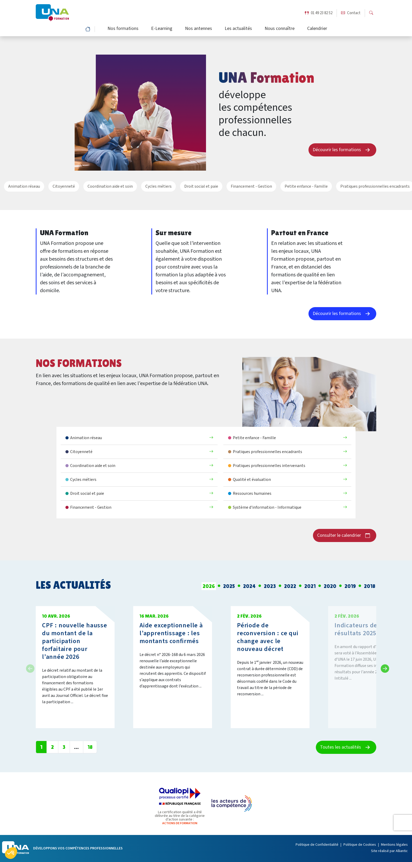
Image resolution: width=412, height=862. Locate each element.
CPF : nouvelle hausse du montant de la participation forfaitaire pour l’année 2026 (74, 641)
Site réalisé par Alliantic (389, 851)
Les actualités (238, 29)
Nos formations (122, 29)
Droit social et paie (189, 186)
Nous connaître (280, 29)
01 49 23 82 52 (318, 13)
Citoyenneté (51, 186)
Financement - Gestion (239, 186)
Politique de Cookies (359, 844)
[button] (11, 853)
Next (383, 667)
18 (89, 747)
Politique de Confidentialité (317, 844)
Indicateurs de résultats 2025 (355, 629)
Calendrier (317, 29)
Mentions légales (394, 844)
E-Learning (161, 29)
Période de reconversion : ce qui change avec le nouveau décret (267, 637)
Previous (28, 667)
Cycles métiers (146, 186)
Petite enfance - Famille (294, 186)
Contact (350, 13)
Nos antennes (198, 29)
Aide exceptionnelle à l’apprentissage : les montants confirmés (171, 633)
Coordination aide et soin (98, 186)
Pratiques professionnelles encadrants (363, 186)
